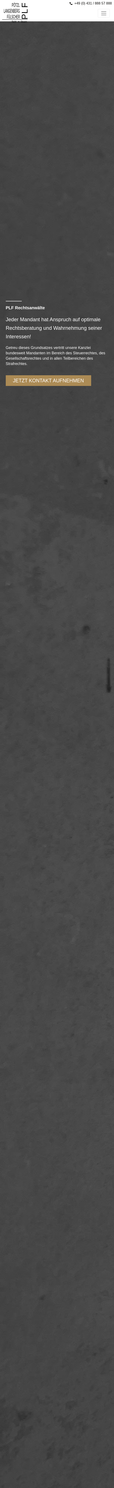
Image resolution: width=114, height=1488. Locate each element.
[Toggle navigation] (104, 13)
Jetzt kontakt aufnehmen (48, 380)
